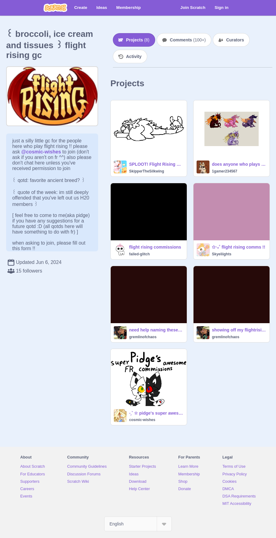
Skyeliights (221, 254)
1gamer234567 (224, 171)
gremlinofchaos (142, 337)
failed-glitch (139, 254)
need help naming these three (156, 329)
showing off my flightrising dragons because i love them (239, 329)
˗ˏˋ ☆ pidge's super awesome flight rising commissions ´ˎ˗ (156, 413)
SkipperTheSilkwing (146, 171)
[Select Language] (138, 524)
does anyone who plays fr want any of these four (239, 164)
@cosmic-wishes (41, 151)
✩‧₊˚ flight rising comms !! (238, 247)
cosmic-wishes (142, 420)
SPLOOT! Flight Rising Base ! (156, 164)
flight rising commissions (155, 247)
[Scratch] (55, 7)
